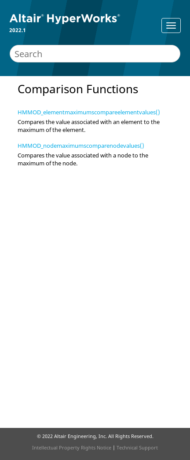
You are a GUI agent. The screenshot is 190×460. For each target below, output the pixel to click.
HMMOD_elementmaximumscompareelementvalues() (89, 112)
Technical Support (137, 447)
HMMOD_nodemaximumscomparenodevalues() (81, 146)
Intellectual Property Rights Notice (71, 447)
